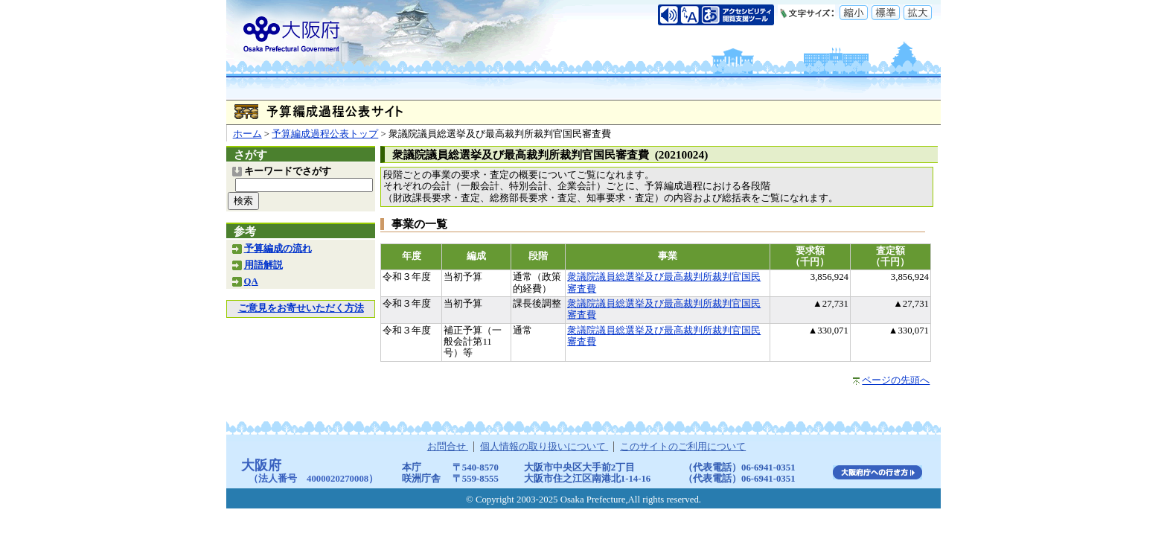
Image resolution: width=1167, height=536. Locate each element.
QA (251, 281)
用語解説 (263, 265)
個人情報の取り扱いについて (544, 446)
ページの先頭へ (896, 380)
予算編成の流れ (278, 248)
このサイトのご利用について (683, 446)
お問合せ (447, 446)
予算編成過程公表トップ (325, 134)
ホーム (247, 134)
